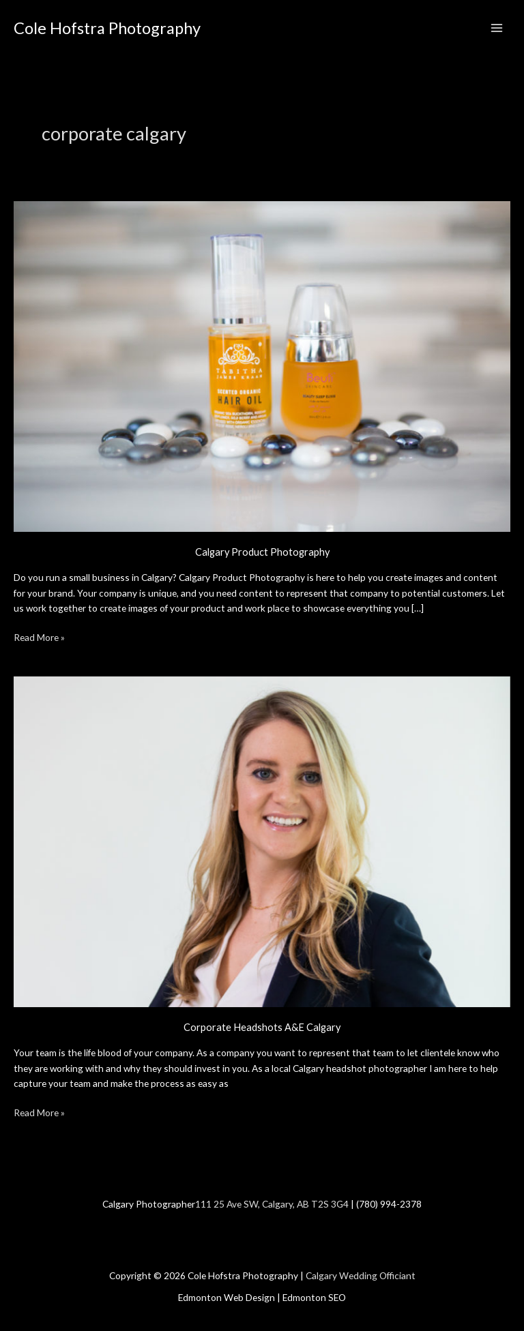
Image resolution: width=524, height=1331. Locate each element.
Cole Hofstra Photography (107, 28)
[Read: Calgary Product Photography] (262, 365)
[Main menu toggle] (497, 28)
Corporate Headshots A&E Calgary (262, 1027)
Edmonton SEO (314, 1297)
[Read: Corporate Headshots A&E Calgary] (262, 840)
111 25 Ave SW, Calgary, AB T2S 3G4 (272, 1204)
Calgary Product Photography (262, 552)
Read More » (39, 636)
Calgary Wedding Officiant (361, 1275)
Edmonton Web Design (226, 1297)
